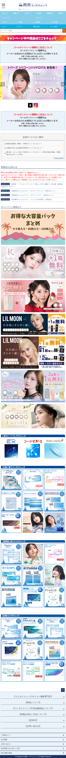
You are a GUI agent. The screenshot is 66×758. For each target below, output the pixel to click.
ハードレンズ (5, 17)
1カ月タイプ (27, 13)
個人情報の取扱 (6, 753)
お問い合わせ (36, 26)
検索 (64, 30)
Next (63, 84)
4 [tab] (35, 101)
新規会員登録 (59, 158)
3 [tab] (33, 101)
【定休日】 (33, 720)
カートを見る (54, 26)
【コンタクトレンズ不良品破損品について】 (33, 708)
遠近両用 (60, 13)
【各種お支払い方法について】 (33, 714)
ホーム (4, 26)
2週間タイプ (16, 13)
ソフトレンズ (38, 17)
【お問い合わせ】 (33, 726)
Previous (2, 84)
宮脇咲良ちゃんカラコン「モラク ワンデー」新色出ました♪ (27, 195)
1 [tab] (30, 101)
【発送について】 (33, 702)
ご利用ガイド (5, 735)
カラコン (4, 22)
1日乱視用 (38, 13)
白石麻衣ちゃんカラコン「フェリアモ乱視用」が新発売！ (27, 199)
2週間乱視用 (50, 13)
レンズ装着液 (36, 22)
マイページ (19, 26)
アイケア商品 (54, 22)
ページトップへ (63, 690)
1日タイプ (5, 13)
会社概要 (4, 739)
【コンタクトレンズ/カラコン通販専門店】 (33, 696)
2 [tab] (32, 101)
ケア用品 (20, 22)
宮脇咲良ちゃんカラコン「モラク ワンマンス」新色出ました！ (28, 191)
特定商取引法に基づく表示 (10, 748)
